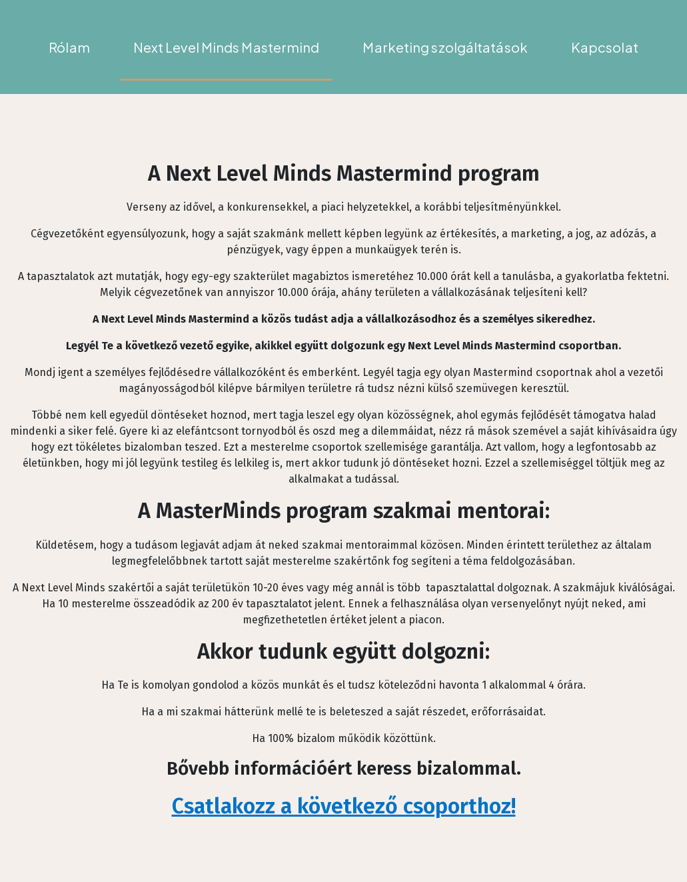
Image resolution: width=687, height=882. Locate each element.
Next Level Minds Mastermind (226, 47)
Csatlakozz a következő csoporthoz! (344, 806)
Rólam (69, 47)
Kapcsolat (604, 47)
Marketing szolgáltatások (444, 47)
